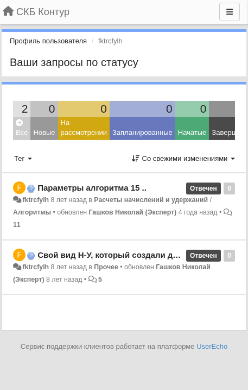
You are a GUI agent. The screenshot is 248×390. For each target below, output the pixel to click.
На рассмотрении (84, 128)
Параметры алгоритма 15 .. (92, 187)
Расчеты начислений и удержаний (151, 200)
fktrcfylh (35, 200)
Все (22, 128)
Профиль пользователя (48, 41)
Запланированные (142, 132)
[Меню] (229, 12)
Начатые (192, 132)
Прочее (106, 267)
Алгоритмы (32, 212)
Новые (44, 132)
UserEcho (211, 346)
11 (17, 225)
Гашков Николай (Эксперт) (133, 212)
